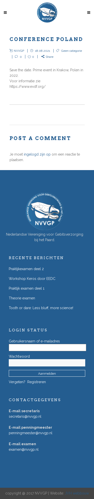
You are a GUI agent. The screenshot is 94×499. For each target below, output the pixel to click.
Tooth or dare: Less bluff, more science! (41, 308)
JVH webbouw (77, 493)
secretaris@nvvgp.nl (25, 416)
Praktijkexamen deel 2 (26, 269)
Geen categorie (71, 51)
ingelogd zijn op (37, 154)
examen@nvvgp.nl (24, 449)
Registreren (36, 382)
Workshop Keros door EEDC (32, 279)
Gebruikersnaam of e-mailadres (34, 341)
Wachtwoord (19, 356)
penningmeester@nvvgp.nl (30, 433)
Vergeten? (17, 382)
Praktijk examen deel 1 (26, 288)
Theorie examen (22, 298)
